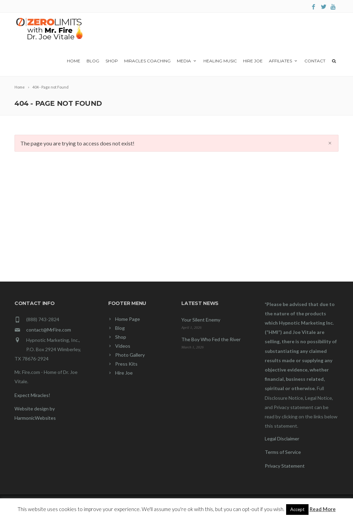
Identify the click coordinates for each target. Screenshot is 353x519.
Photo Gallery (130, 355)
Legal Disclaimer (282, 438)
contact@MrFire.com (48, 330)
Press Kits (126, 364)
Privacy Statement (285, 466)
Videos (122, 346)
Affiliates (283, 60)
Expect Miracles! (32, 395)
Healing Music (220, 60)
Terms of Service (283, 452)
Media (187, 60)
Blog (93, 60)
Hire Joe (253, 60)
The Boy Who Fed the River (211, 339)
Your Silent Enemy (200, 320)
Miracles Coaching (147, 60)
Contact (314, 60)
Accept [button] (297, 509)
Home (73, 60)
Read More (323, 509)
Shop (111, 60)
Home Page (127, 319)
